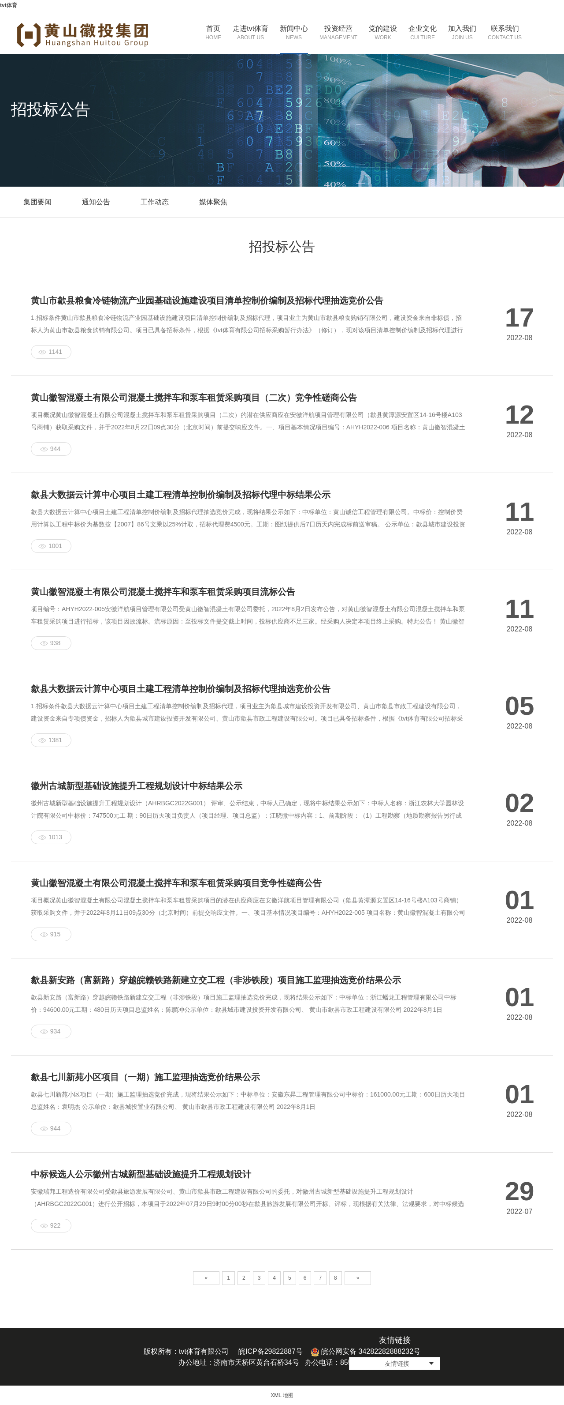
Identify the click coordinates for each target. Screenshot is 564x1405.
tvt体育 (8, 5)
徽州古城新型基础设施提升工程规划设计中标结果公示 (136, 786)
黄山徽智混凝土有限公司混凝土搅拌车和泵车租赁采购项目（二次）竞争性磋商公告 (194, 397)
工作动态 (155, 202)
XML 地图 (282, 1395)
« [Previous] (206, 1278)
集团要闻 (37, 202)
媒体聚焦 (213, 202)
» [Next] (358, 1278)
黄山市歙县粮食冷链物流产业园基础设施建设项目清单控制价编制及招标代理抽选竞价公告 (207, 300)
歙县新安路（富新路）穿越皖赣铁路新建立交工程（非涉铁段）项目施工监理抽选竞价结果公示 (216, 980)
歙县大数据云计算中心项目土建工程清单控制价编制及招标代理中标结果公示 (180, 495)
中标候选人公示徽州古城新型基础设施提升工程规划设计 (141, 1174)
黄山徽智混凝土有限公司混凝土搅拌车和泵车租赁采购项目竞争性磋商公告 (176, 883)
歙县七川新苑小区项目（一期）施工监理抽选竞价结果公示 (145, 1077)
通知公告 (96, 202)
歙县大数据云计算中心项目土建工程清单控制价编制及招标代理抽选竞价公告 (180, 689)
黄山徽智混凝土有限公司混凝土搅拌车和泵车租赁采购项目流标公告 (163, 592)
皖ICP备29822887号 (270, 1351)
